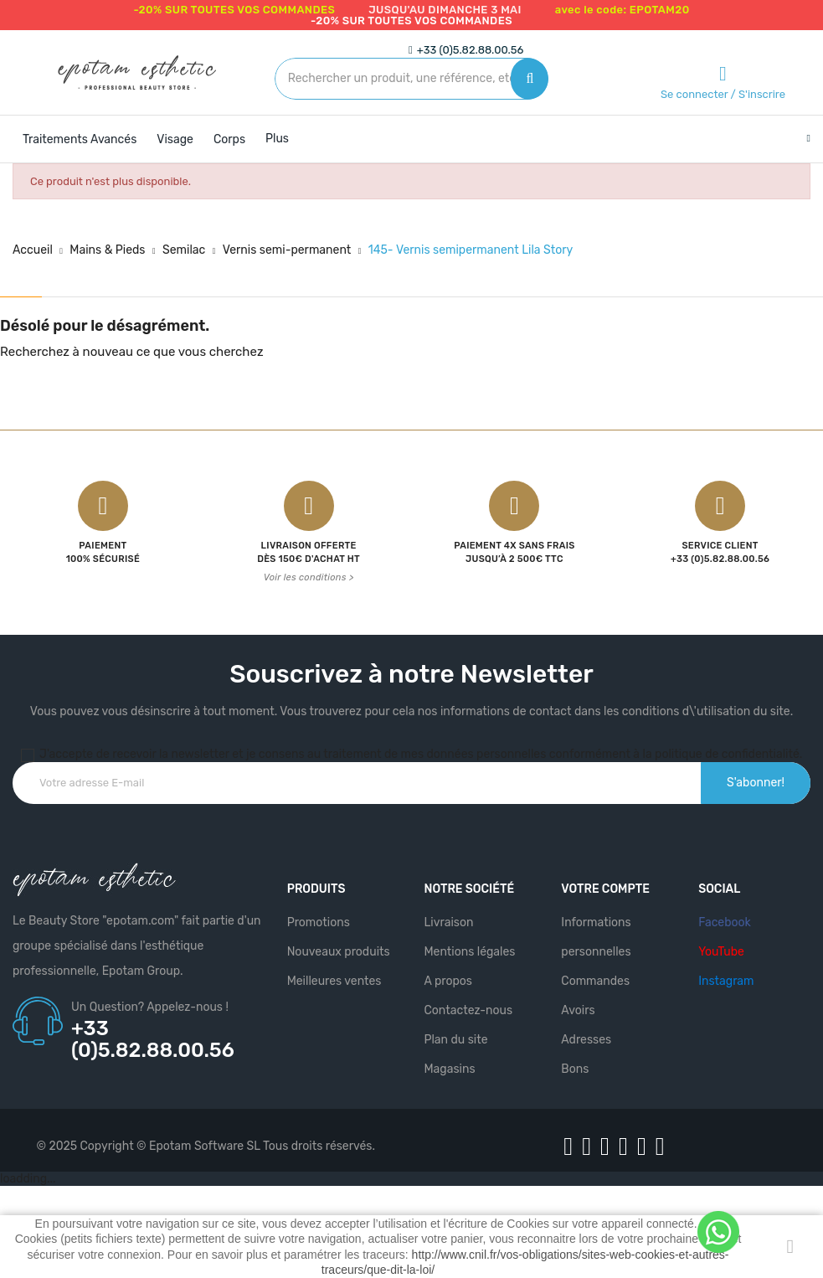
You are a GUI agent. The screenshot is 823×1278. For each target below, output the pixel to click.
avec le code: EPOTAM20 (622, 9)
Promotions (318, 922)
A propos (448, 981)
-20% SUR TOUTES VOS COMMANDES (234, 9)
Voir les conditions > (309, 577)
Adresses (586, 1040)
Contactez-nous (468, 1010)
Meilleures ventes (334, 981)
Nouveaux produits (338, 952)
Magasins (449, 1069)
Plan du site (455, 1040)
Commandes (595, 981)
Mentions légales (469, 952)
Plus (277, 138)
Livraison (448, 922)
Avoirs (577, 1010)
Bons (575, 1069)
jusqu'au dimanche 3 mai (445, 9)
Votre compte (605, 889)
